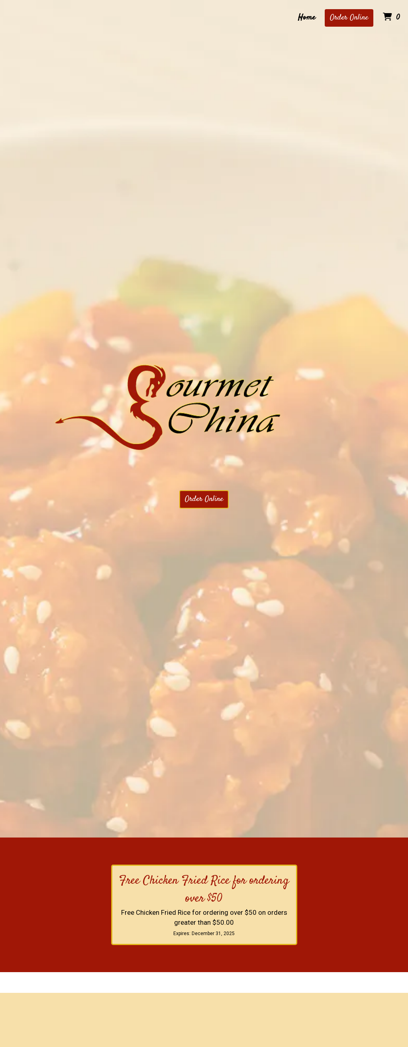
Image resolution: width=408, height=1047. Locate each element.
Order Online (349, 17)
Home (306, 17)
